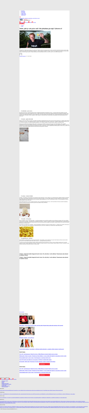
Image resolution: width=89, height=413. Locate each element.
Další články (42, 364)
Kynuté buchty (28, 397)
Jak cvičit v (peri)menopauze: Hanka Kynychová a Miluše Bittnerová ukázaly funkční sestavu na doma (38, 354)
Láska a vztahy (23, 13)
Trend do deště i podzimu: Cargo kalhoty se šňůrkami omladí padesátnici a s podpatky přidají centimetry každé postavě (41, 349)
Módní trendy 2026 (48, 390)
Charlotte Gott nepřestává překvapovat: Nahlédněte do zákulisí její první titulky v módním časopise (15, 406)
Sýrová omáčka (2, 397)
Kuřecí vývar (6, 397)
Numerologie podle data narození (33, 390)
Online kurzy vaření (5, 380)
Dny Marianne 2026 (54, 390)
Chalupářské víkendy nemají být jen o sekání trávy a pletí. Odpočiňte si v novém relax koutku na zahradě (70, 406)
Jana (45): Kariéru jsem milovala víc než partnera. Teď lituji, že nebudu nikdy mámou (35, 359)
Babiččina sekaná (19, 397)
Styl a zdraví (23, 12)
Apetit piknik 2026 (60, 390)
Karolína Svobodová (22, 56)
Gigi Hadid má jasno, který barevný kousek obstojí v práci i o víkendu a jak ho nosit (42, 406)
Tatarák (16, 397)
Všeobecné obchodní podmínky (6, 384)
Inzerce (3, 382)
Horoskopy (23, 10)
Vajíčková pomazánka (34, 397)
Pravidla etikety (2, 390)
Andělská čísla (22, 390)
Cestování (26, 390)
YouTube (34, 22)
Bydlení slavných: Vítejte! (41, 390)
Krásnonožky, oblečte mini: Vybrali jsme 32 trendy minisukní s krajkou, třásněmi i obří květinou (37, 361)
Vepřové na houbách (11, 397)
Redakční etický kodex (5, 383)
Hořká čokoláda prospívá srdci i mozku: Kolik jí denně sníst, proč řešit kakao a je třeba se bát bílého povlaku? (68, 407)
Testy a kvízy (18, 390)
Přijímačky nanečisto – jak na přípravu (26, 337)
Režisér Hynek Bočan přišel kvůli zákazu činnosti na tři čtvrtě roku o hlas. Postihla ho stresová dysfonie (40, 401)
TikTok (30, 22)
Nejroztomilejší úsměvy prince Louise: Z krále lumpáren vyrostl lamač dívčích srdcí (35, 357)
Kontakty (3, 381)
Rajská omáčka (24, 397)
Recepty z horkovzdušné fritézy (62, 397)
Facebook (21, 22)
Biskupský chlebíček (46, 397)
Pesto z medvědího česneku (53, 397)
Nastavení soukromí (5, 386)
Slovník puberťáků (7, 390)
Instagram (26, 22)
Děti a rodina (23, 11)
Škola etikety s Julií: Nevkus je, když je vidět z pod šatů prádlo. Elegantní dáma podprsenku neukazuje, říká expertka (41, 325)
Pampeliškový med (40, 397)
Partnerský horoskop (13, 390)
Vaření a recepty (23, 14)
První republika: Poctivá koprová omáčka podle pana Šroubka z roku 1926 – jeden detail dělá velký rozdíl (36, 407)
